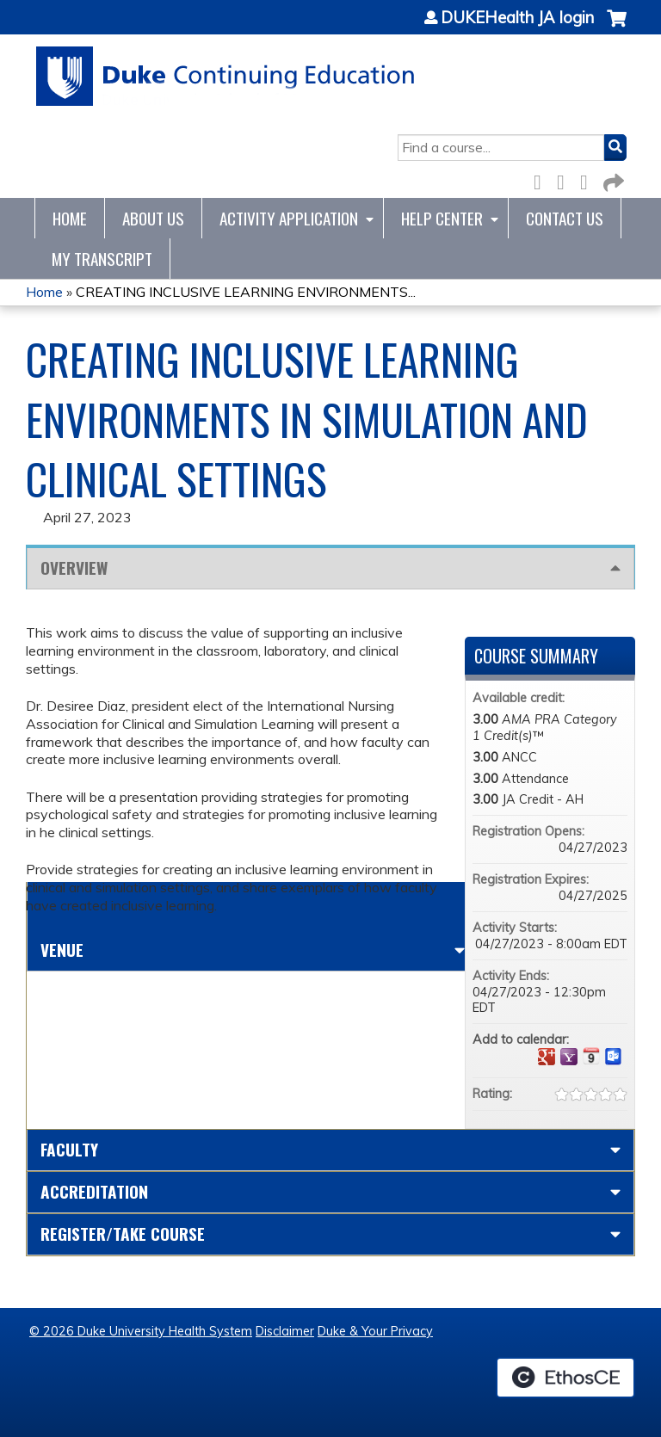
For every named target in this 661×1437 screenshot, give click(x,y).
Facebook (542, 179)
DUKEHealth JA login (517, 18)
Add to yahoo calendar (569, 1056)
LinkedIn (588, 179)
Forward (612, 179)
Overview (74, 567)
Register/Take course (122, 1233)
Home (70, 218)
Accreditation (94, 1191)
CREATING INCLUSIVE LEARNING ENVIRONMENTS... (246, 291)
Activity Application (288, 218)
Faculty (69, 1149)
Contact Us (564, 218)
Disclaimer (285, 1331)
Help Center (442, 218)
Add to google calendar (546, 1056)
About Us (153, 218)
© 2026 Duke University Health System (140, 1331)
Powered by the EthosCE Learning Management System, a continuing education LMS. (565, 1377)
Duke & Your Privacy (375, 1331)
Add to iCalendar (591, 1055)
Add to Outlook (613, 1056)
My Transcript (102, 258)
